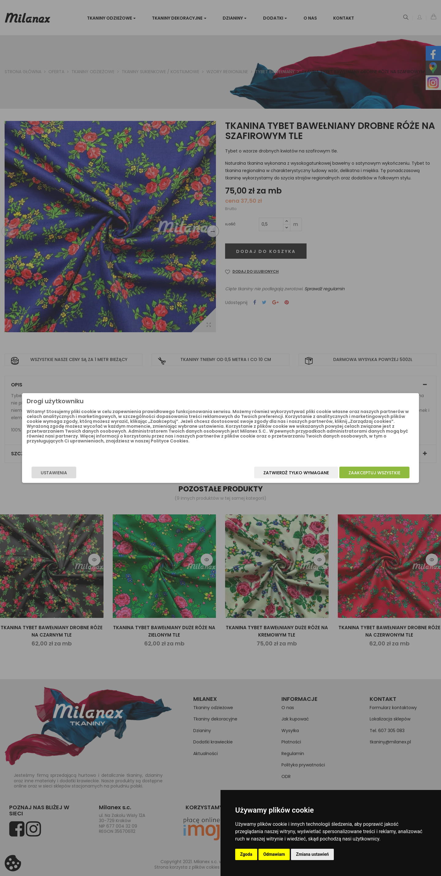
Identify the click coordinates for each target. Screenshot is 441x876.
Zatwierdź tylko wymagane (247, 473)
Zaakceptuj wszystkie (325, 473)
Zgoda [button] (246, 854)
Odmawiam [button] (274, 854)
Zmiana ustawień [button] (312, 854)
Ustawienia (103, 473)
